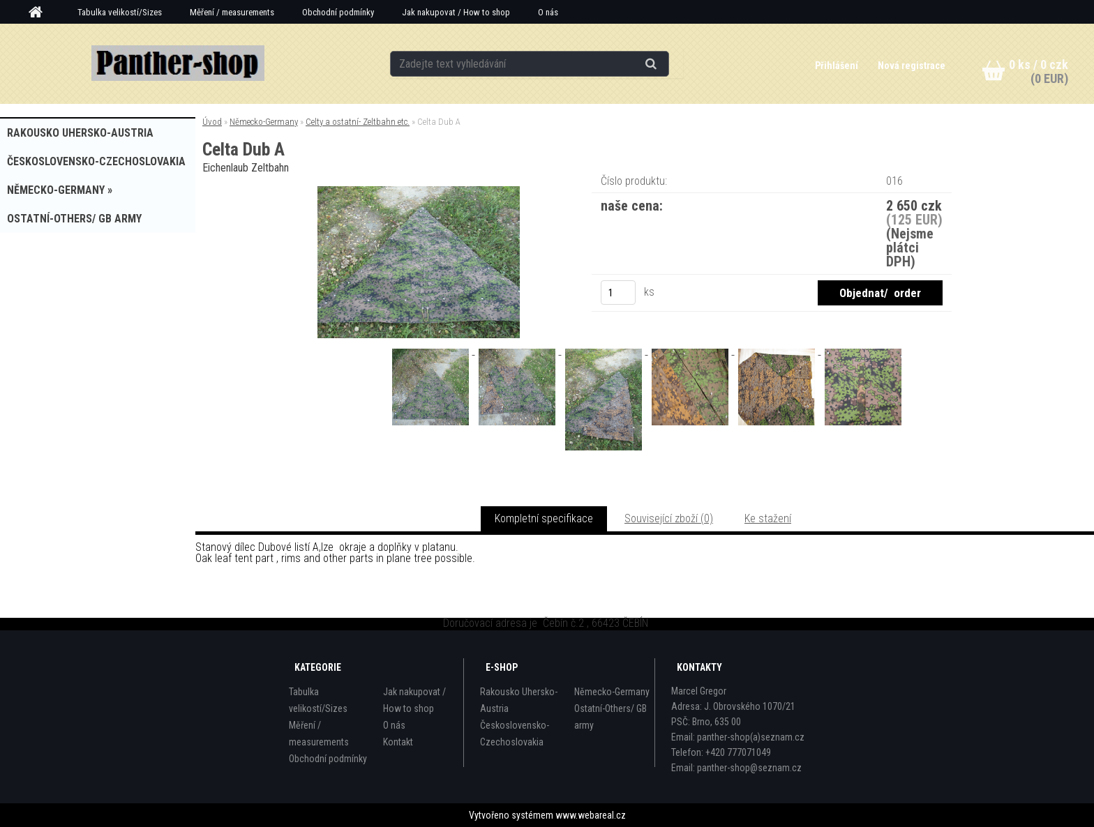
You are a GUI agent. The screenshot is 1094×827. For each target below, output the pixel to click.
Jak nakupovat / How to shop (456, 12)
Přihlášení (837, 65)
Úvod (212, 121)
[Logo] (178, 63)
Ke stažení (767, 518)
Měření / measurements (232, 12)
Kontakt (398, 742)
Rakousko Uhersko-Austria (518, 700)
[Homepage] (40, 12)
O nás (548, 12)
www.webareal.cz (590, 815)
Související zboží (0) (668, 518)
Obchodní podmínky (338, 12)
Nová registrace (911, 65)
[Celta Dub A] (418, 191)
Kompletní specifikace (544, 518)
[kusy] (618, 292)
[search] (668, 64)
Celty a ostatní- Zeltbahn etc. (358, 121)
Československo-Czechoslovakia (514, 734)
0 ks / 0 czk (1038, 64)
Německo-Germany (264, 121)
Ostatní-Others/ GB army (610, 717)
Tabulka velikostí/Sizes (119, 12)
